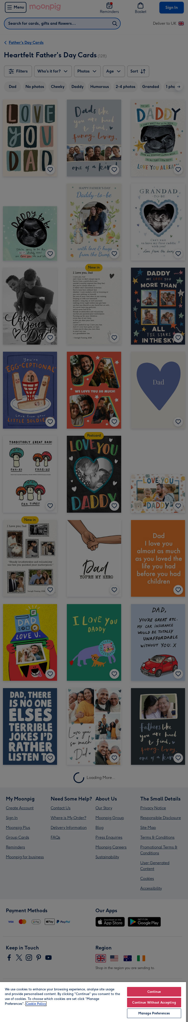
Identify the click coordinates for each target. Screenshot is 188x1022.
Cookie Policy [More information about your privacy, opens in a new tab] (36, 1004)
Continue (154, 992)
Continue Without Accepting (154, 1002)
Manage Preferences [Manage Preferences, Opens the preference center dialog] (154, 1013)
